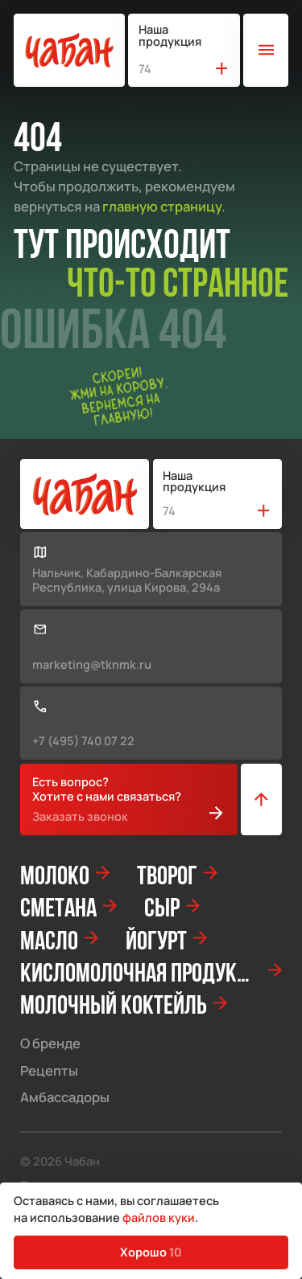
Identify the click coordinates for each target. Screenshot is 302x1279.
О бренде (50, 1044)
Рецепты (49, 1071)
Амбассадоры (65, 1098)
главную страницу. (163, 206)
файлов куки (158, 1217)
